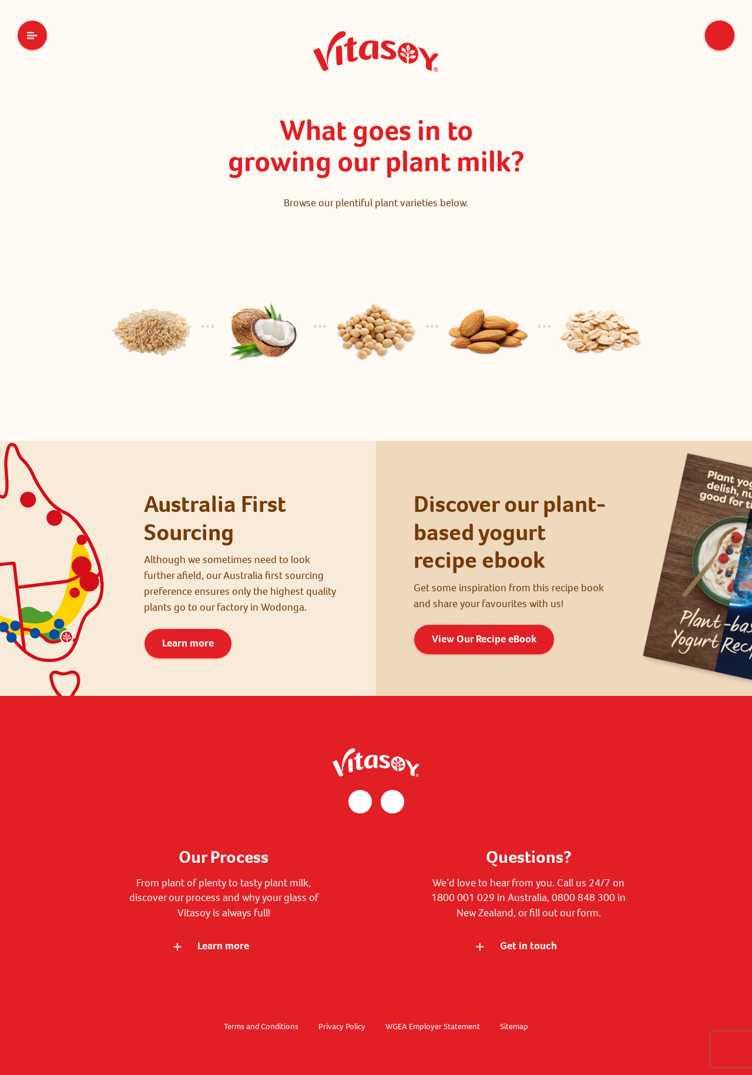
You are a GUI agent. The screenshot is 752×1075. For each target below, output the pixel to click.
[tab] (151, 333)
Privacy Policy (341, 1026)
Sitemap (514, 1026)
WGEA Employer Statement (432, 1026)
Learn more (188, 643)
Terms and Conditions (261, 1026)
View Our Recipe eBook (484, 639)
